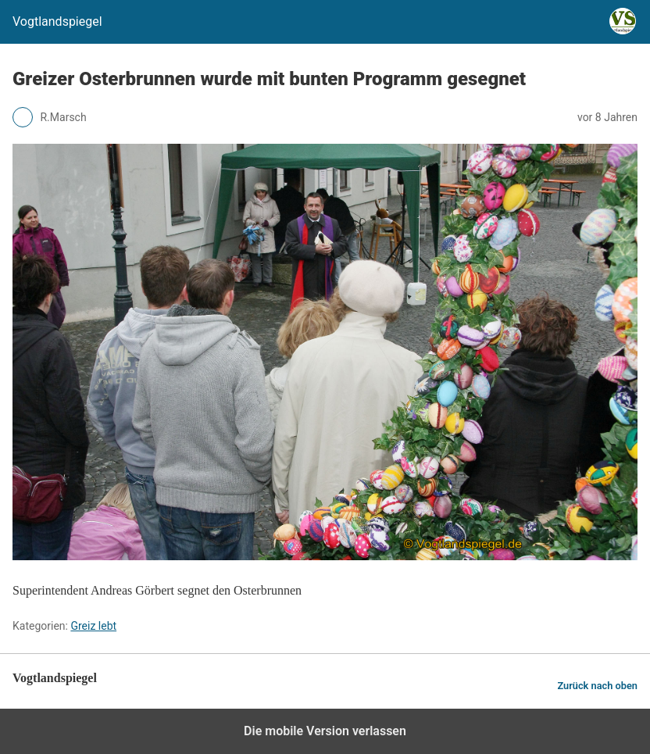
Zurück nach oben (597, 685)
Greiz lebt (93, 626)
